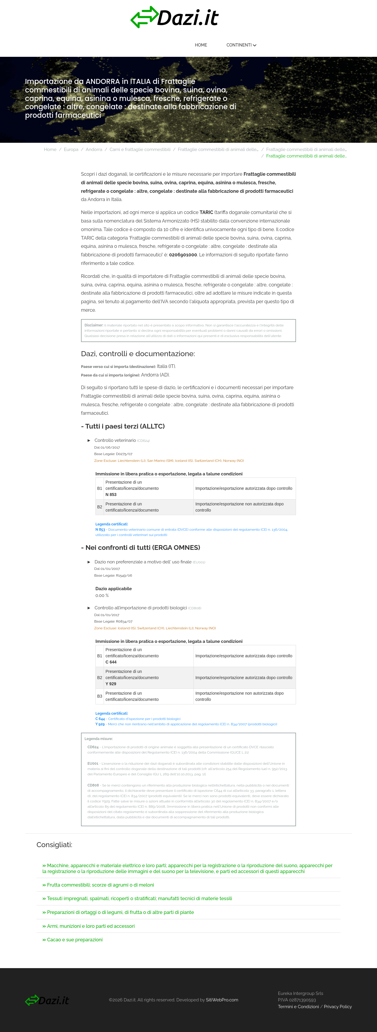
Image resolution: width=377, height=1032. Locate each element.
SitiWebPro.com (222, 1000)
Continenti (328, 45)
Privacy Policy (338, 1006)
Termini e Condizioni (298, 1006)
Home (287, 45)
